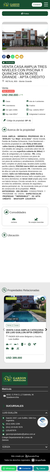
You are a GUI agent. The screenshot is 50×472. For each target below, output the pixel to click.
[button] (45, 37)
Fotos (25, 13)
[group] (25, 37)
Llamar (41, 468)
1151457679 (11, 430)
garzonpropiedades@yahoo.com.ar (20, 434)
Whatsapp (9, 468)
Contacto (37, 5)
